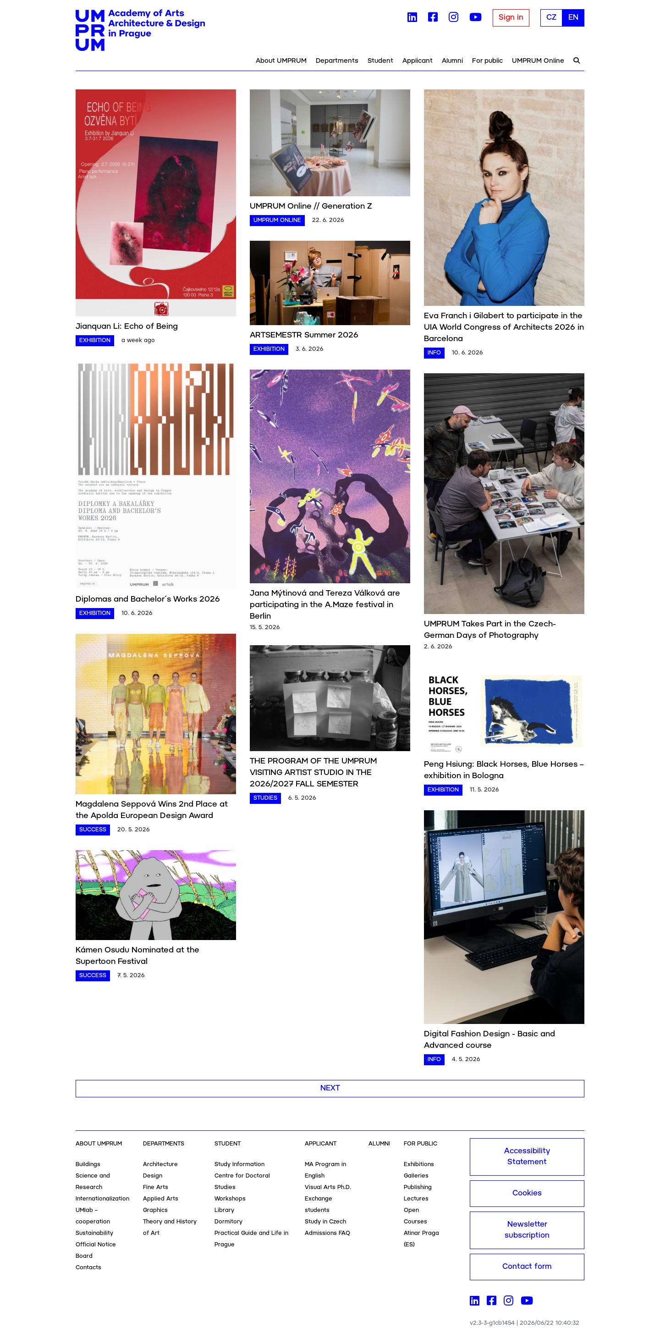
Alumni (452, 61)
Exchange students (318, 1204)
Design (152, 1176)
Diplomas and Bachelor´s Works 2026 (148, 599)
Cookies (527, 1193)
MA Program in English (325, 1170)
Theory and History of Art (170, 1227)
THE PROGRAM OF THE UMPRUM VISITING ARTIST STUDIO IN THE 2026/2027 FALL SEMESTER (313, 773)
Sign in (511, 17)
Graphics (155, 1210)
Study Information (239, 1164)
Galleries (416, 1176)
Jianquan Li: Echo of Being (127, 326)
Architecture (160, 1164)
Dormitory (228, 1221)
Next (330, 1088)
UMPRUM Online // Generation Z (311, 206)
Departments (337, 61)
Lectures (416, 1198)
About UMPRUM (281, 61)
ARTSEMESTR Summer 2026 (304, 335)
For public (487, 61)
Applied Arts (160, 1198)
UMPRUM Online (538, 61)
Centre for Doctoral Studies (242, 1181)
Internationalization (102, 1198)
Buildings (88, 1164)
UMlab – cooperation (93, 1216)
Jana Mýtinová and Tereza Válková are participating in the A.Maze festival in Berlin (325, 605)
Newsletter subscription (527, 1230)
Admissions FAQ (327, 1233)
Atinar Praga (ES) (421, 1239)
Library (224, 1210)
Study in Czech (325, 1221)
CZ (551, 17)
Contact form (527, 1266)
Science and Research (93, 1181)
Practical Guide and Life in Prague (251, 1239)
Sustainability (94, 1233)
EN (573, 17)
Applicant (417, 61)
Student (380, 61)
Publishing (418, 1187)
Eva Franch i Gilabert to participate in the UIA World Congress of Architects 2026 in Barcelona (504, 327)
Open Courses (415, 1216)
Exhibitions (419, 1164)
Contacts (88, 1267)
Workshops (230, 1198)
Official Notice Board (96, 1250)
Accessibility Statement (527, 1157)
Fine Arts (155, 1187)
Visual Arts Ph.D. (328, 1187)
